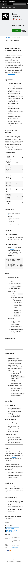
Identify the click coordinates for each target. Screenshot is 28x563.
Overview (7, 37)
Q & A (6, 40)
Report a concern (15, 547)
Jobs (9, 559)
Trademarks (23, 559)
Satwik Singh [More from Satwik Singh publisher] (16, 16)
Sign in (9, 4)
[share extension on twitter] (5, 551)
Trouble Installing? (24, 31)
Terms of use (17, 559)
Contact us (5, 559)
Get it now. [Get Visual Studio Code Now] (24, 11)
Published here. (11, 74)
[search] (19, 4)
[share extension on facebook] (8, 551)
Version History (16, 37)
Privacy (12, 559)
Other (10, 7)
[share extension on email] (10, 551)
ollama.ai (10, 214)
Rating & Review (14, 40)
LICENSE (14, 457)
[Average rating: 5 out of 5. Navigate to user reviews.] (17, 19)
